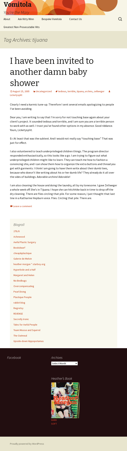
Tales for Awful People (25, 324)
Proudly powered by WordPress (27, 443)
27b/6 (16, 231)
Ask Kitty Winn (26, 19)
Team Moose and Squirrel (26, 330)
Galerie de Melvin (22, 258)
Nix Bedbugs (20, 280)
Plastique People (22, 297)
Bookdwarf (19, 247)
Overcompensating (23, 286)
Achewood (19, 236)
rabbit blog (19, 302)
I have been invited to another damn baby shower (52, 72)
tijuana (80, 91)
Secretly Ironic (21, 319)
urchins (89, 91)
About (7, 19)
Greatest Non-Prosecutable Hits (22, 27)
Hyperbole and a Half (24, 269)
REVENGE (18, 313)
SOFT (54, 423)
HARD (54, 420)
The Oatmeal (20, 335)
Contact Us (75, 19)
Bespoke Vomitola (52, 19)
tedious (62, 91)
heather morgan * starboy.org (29, 264)
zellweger (99, 91)
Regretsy (18, 308)
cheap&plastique (22, 253)
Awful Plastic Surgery (24, 242)
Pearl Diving (19, 291)
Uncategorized (44, 91)
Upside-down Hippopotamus (28, 341)
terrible (71, 91)
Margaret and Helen (23, 275)
